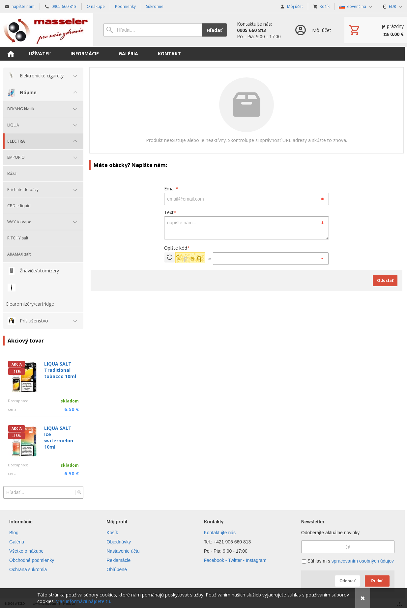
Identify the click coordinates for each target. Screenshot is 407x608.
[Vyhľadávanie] (152, 30)
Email (171, 188)
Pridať (377, 581)
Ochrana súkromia (28, 569)
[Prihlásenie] (312, 30)
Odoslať (385, 280)
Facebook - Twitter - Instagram (235, 560)
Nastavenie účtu (122, 551)
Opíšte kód (177, 248)
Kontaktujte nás (220, 532)
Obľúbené (116, 569)
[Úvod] (46, 30)
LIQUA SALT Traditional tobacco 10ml (60, 370)
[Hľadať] (79, 492)
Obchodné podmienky (31, 560)
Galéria (16, 541)
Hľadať (214, 30)
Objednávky (118, 541)
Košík (112, 532)
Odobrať (347, 581)
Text (170, 212)
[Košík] (375, 30)
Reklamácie (118, 560)
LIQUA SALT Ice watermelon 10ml (58, 437)
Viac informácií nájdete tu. (83, 601)
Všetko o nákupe (26, 551)
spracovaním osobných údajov (363, 561)
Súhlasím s (348, 561)
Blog (13, 532)
